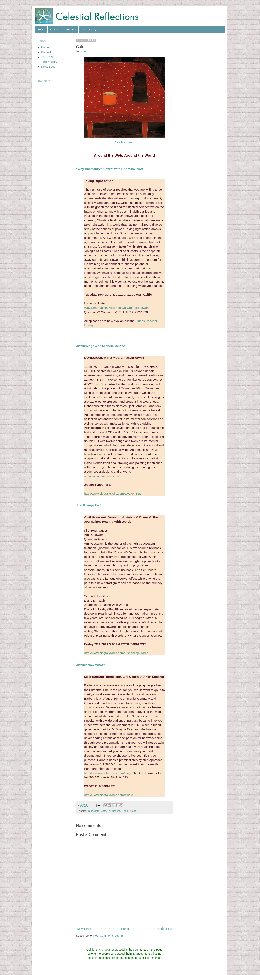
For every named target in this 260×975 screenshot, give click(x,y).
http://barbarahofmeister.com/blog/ (108, 773)
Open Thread (128, 811)
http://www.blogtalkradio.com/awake (109, 795)
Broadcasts (93, 811)
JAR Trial (70, 29)
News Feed (48, 66)
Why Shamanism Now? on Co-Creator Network (117, 307)
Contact (54, 29)
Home (40, 29)
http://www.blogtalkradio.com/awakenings (112, 493)
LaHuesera (114, 811)
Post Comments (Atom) (108, 935)
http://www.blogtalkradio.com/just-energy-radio (116, 653)
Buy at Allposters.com (124, 142)
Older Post (165, 928)
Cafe (103, 811)
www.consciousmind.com (101, 476)
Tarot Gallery (88, 29)
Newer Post (84, 928)
